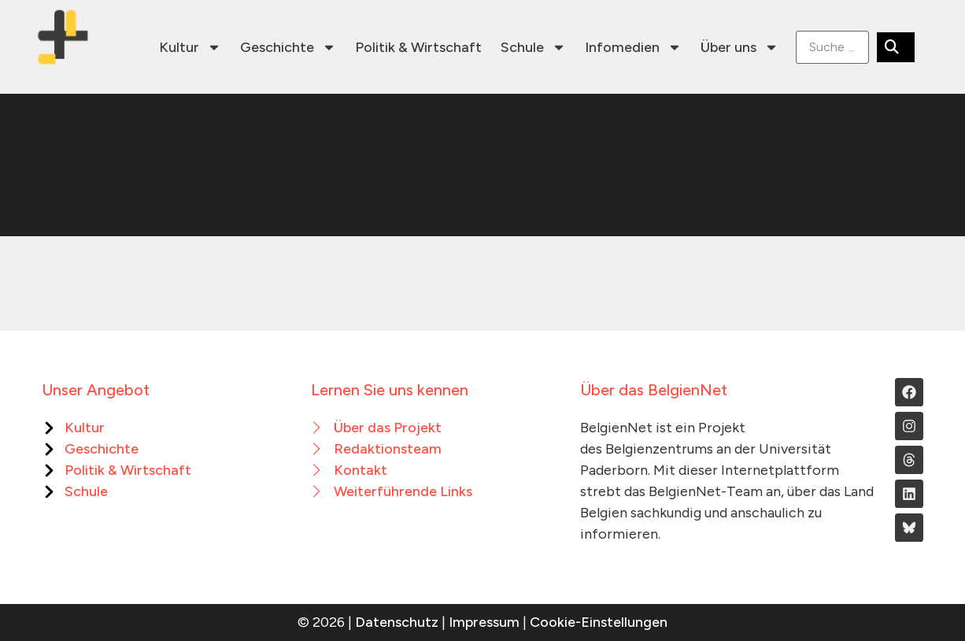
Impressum (484, 622)
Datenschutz (396, 622)
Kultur (190, 47)
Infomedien (633, 47)
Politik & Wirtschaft (418, 47)
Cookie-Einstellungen (598, 622)
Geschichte (288, 47)
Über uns (739, 47)
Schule (533, 47)
